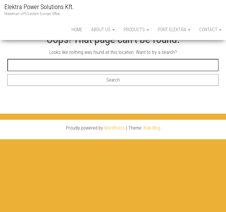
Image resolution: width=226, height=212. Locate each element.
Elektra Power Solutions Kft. (39, 7)
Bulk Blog (152, 128)
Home (77, 29)
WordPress (114, 128)
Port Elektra (174, 29)
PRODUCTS (136, 29)
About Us (103, 29)
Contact (210, 29)
